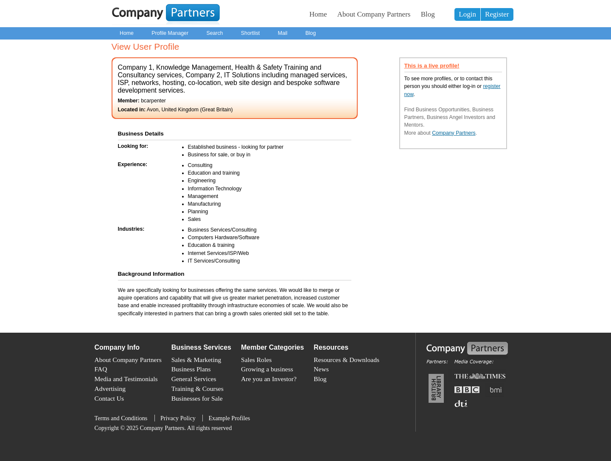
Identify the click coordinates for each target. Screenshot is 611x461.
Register (497, 14)
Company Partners (454, 133)
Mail (283, 33)
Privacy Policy (178, 418)
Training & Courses (197, 388)
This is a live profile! (432, 65)
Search (214, 33)
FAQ (101, 369)
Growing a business (267, 369)
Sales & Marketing (196, 359)
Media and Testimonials (126, 378)
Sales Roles (256, 359)
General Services (193, 378)
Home (318, 14)
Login (467, 14)
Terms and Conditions (121, 418)
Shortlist (250, 33)
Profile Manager (169, 33)
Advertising (110, 388)
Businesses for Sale (197, 398)
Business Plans (191, 369)
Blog (428, 14)
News (321, 369)
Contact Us (109, 398)
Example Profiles (229, 418)
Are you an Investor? (269, 378)
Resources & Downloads (346, 359)
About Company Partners (374, 14)
